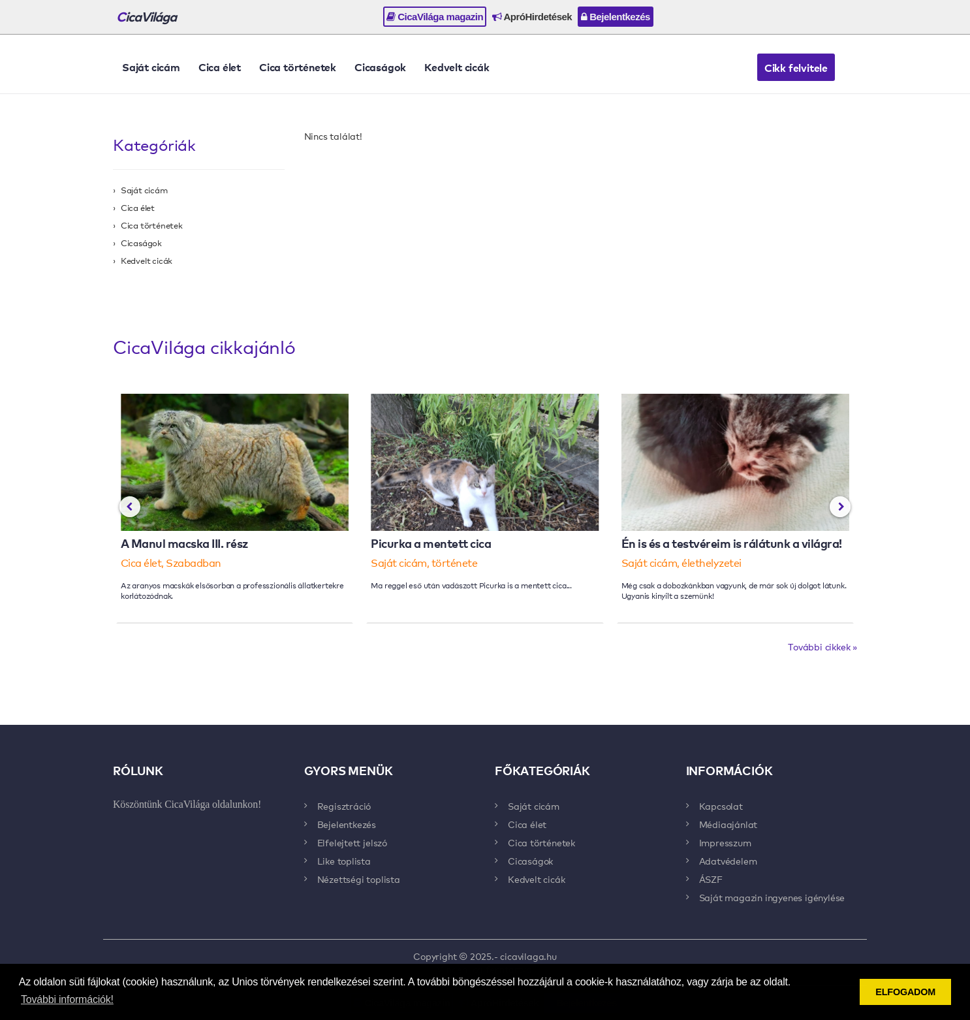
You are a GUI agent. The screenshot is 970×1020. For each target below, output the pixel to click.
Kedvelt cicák (456, 66)
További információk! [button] (67, 999)
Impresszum (725, 842)
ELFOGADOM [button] (905, 992)
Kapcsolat (721, 806)
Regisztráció (344, 806)
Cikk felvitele (796, 67)
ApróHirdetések (532, 16)
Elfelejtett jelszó (352, 842)
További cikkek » (822, 646)
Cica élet (219, 66)
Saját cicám (151, 66)
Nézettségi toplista (358, 879)
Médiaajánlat (728, 824)
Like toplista (344, 861)
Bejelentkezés (615, 16)
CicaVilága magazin (434, 16)
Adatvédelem (728, 861)
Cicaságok (380, 66)
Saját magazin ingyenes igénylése (772, 897)
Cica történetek (297, 66)
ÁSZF (711, 879)
